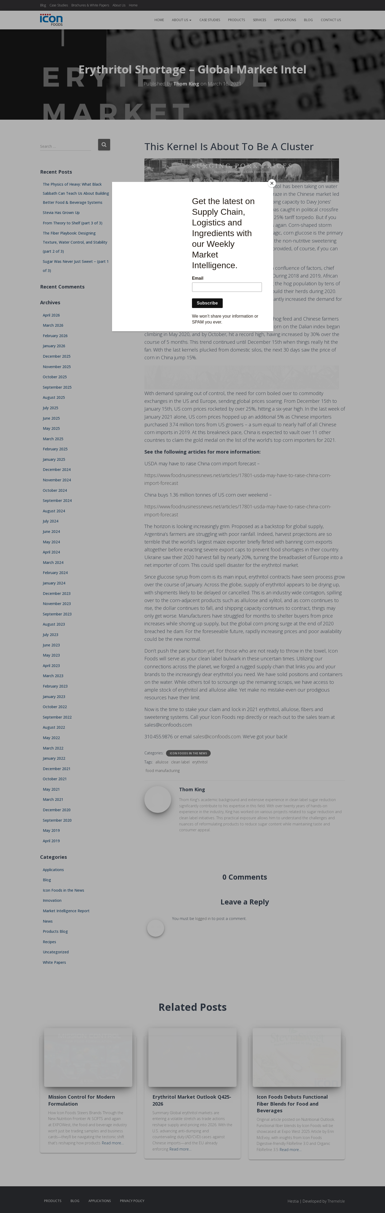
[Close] (272, 183)
